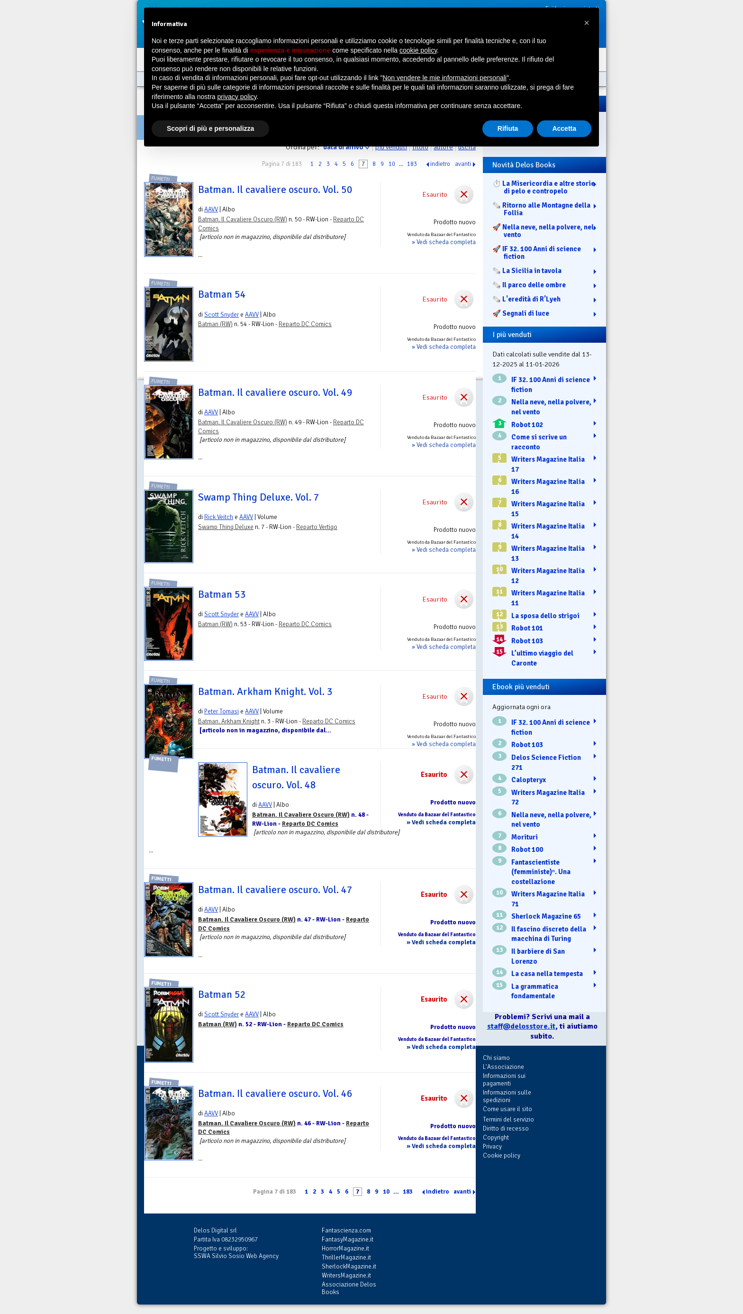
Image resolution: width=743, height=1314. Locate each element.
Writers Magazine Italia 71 (548, 899)
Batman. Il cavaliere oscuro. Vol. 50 (275, 189)
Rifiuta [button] (508, 128)
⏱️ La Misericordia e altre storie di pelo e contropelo (543, 187)
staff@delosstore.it (521, 1026)
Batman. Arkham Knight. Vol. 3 (265, 691)
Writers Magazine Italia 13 (548, 553)
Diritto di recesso (506, 1128)
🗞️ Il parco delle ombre (529, 285)
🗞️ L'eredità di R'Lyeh (526, 299)
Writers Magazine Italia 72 (548, 797)
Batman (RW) (215, 324)
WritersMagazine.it (346, 1275)
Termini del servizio (508, 1119)
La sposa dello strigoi (545, 615)
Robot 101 (527, 628)
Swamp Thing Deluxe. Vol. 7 (258, 497)
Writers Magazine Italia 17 (548, 464)
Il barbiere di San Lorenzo (538, 956)
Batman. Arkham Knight (229, 721)
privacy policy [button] (237, 96)
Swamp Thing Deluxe (226, 527)
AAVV (211, 209)
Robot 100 (527, 849)
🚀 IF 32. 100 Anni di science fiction (536, 252)
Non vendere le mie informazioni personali (444, 78)
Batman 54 (222, 294)
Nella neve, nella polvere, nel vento (551, 407)
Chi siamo (496, 1058)
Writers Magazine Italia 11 (548, 598)
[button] (586, 22)
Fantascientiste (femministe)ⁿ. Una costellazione (541, 872)
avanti (463, 164)
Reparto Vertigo (316, 527)
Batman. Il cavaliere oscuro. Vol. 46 (275, 1093)
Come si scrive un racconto (539, 442)
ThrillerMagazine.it (346, 1257)
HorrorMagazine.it (345, 1248)
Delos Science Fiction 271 (546, 762)
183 (412, 164)
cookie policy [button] (418, 50)
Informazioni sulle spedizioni (507, 1096)
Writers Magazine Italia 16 (548, 486)
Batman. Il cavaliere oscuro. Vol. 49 (275, 392)
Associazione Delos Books (349, 1288)
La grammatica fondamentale (534, 991)
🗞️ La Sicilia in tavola (527, 270)
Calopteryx (528, 780)
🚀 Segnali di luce (520, 313)
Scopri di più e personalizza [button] (210, 128)
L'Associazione (503, 1067)
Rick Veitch (218, 517)
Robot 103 (527, 641)
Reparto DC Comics (305, 324)
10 (392, 164)
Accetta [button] (564, 128)
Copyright (496, 1137)
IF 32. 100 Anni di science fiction (550, 384)
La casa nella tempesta (547, 973)
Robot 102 (527, 424)
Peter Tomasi (221, 711)
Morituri (524, 837)
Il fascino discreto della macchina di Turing (548, 934)
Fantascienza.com (346, 1230)
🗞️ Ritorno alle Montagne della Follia (541, 209)
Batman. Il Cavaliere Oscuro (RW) (242, 219)
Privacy (492, 1146)
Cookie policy (501, 1155)
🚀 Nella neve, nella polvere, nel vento (543, 230)
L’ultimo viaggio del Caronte (542, 658)
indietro (440, 164)
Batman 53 (222, 594)
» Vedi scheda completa (444, 242)
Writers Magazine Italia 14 (548, 531)
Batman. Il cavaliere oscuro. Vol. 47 (275, 890)
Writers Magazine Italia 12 (548, 575)
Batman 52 (222, 994)
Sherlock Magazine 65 (546, 916)
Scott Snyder (221, 314)
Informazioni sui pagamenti (504, 1079)
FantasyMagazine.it (347, 1239)
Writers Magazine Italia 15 (548, 509)
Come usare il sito (507, 1109)
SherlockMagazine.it (349, 1266)
